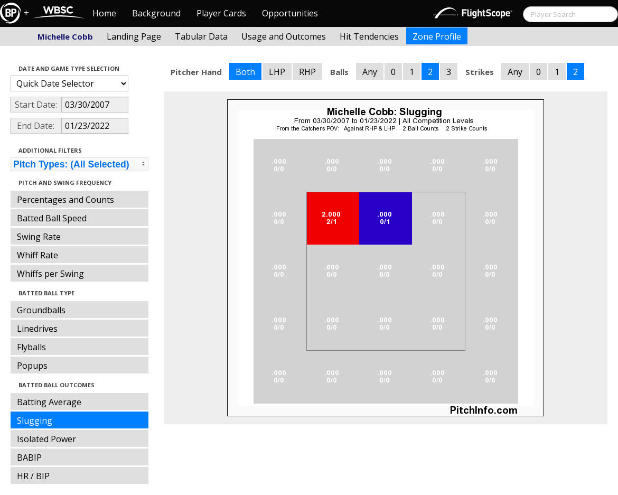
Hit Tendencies (369, 36)
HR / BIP (33, 476)
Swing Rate (39, 236)
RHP (307, 72)
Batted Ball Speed (52, 218)
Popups (32, 365)
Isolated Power (46, 439)
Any (369, 72)
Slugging (34, 420)
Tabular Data (201, 36)
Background (156, 13)
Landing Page (134, 36)
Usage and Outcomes (283, 36)
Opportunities (290, 13)
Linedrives (37, 328)
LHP (277, 72)
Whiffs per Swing (50, 273)
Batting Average (49, 402)
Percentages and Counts (65, 200)
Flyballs (31, 347)
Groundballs (41, 310)
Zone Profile (437, 36)
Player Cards (221, 13)
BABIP (29, 457)
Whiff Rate (37, 255)
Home (104, 13)
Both (245, 72)
